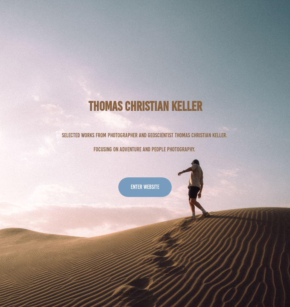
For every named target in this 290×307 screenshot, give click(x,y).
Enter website (145, 187)
